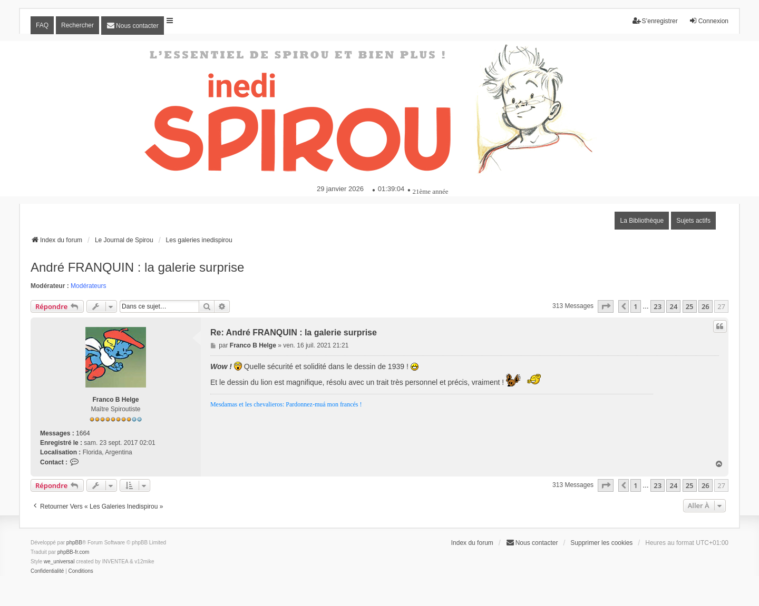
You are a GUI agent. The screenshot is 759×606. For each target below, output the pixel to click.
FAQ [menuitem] (42, 25)
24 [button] (673, 306)
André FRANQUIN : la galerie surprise (137, 267)
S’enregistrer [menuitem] (655, 21)
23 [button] (657, 306)
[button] (606, 306)
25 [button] (690, 306)
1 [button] (635, 306)
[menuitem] (132, 25)
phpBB (74, 542)
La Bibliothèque (642, 220)
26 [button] (705, 306)
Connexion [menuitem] (708, 21)
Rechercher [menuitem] (77, 25)
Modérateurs (88, 286)
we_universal (59, 561)
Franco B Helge (115, 399)
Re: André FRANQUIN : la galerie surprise (293, 332)
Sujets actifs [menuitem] (693, 220)
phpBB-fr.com (73, 552)
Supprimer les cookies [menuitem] (601, 543)
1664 (83, 433)
